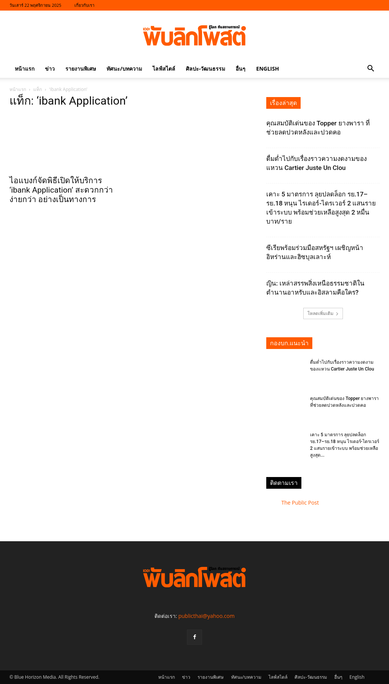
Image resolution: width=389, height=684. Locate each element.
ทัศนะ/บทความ (124, 68)
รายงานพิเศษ (80, 68)
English (267, 68)
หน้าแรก (24, 68)
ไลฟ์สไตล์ (164, 68)
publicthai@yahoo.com (206, 615)
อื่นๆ (240, 68)
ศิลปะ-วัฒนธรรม (205, 68)
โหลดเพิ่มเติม (323, 313)
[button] (370, 69)
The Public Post (300, 502)
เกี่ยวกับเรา (84, 5)
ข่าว (50, 68)
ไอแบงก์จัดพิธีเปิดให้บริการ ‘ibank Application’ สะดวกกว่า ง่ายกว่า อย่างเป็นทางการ (61, 190)
